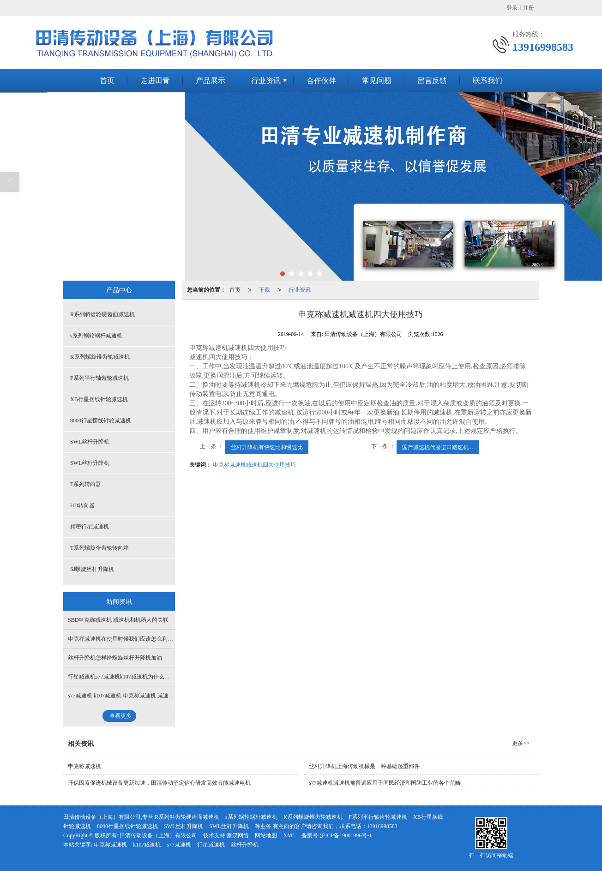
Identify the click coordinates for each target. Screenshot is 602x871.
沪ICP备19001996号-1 (346, 835)
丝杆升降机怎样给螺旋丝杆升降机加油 (115, 658)
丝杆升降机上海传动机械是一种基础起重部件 (364, 766)
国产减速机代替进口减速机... (437, 447)
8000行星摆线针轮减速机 (100, 420)
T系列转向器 (85, 484)
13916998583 (382, 826)
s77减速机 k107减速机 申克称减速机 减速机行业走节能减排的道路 (148, 695)
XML (289, 835)
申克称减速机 (84, 766)
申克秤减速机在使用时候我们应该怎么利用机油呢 (129, 639)
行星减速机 (211, 844)
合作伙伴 (321, 80)
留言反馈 (432, 80)
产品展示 (210, 80)
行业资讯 (266, 80)
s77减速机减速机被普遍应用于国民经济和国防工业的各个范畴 (385, 783)
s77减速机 (179, 844)
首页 (107, 80)
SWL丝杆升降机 (89, 442)
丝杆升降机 (245, 844)
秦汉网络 (238, 835)
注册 (528, 8)
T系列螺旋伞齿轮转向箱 (99, 548)
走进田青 (155, 80)
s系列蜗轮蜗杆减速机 (96, 335)
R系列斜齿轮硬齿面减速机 (102, 314)
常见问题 (376, 80)
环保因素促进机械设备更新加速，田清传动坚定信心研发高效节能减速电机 (159, 783)
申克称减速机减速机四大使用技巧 (254, 465)
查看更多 (120, 716)
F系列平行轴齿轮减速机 (99, 378)
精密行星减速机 (89, 526)
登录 (512, 8)
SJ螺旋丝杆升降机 (92, 569)
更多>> (521, 743)
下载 (264, 290)
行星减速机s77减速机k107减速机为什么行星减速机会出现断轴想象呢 (152, 676)
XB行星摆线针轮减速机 (99, 399)
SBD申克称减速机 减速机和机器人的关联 (118, 620)
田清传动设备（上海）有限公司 (158, 835)
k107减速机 (147, 844)
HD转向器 (82, 505)
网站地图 (266, 835)
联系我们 (487, 80)
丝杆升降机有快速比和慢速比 (267, 447)
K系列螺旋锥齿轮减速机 (100, 357)
